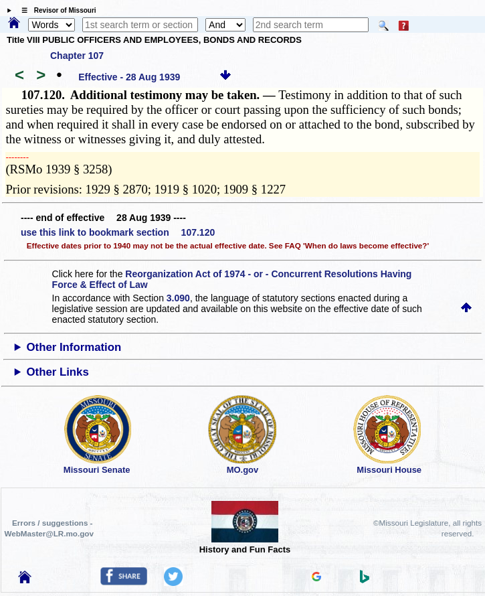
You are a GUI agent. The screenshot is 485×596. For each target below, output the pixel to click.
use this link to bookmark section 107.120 (118, 232)
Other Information (74, 347)
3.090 (178, 298)
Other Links (58, 372)
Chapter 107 (77, 55)
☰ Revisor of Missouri (55, 10)
